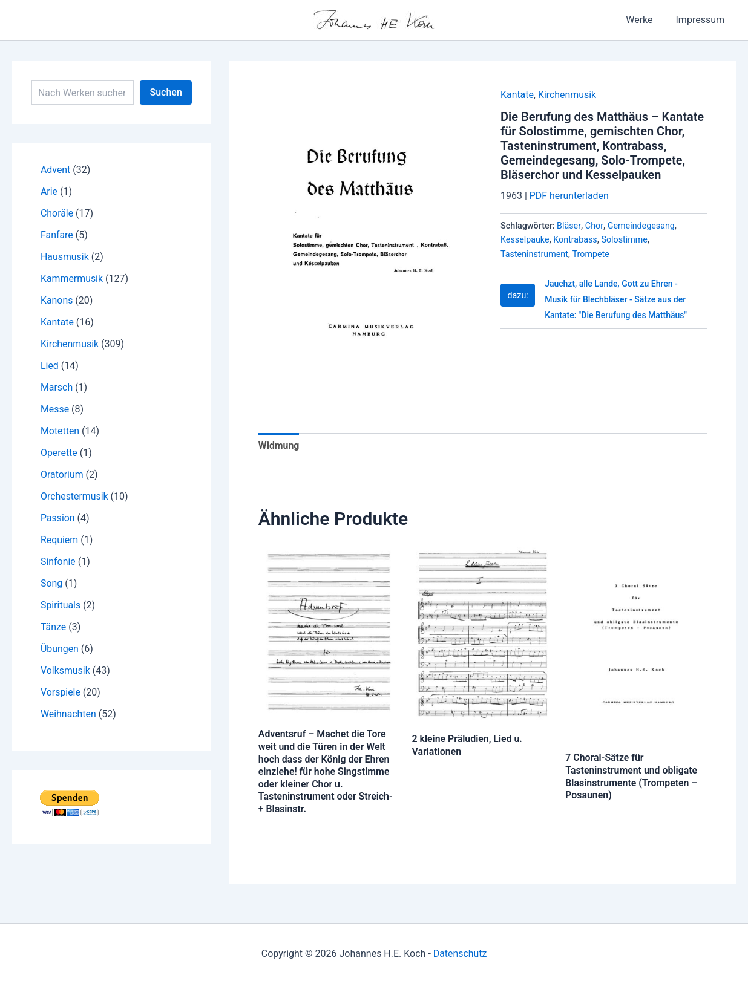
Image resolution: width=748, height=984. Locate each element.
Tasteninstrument (534, 254)
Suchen (165, 92)
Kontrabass (576, 240)
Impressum (702, 19)
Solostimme (625, 240)
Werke (644, 19)
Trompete (591, 254)
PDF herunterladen (569, 195)
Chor (594, 226)
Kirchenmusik (567, 94)
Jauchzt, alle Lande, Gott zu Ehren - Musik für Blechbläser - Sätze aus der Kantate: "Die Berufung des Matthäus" (616, 300)
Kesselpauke (525, 240)
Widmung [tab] (279, 445)
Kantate (517, 94)
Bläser (569, 226)
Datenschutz (460, 953)
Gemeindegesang (641, 226)
